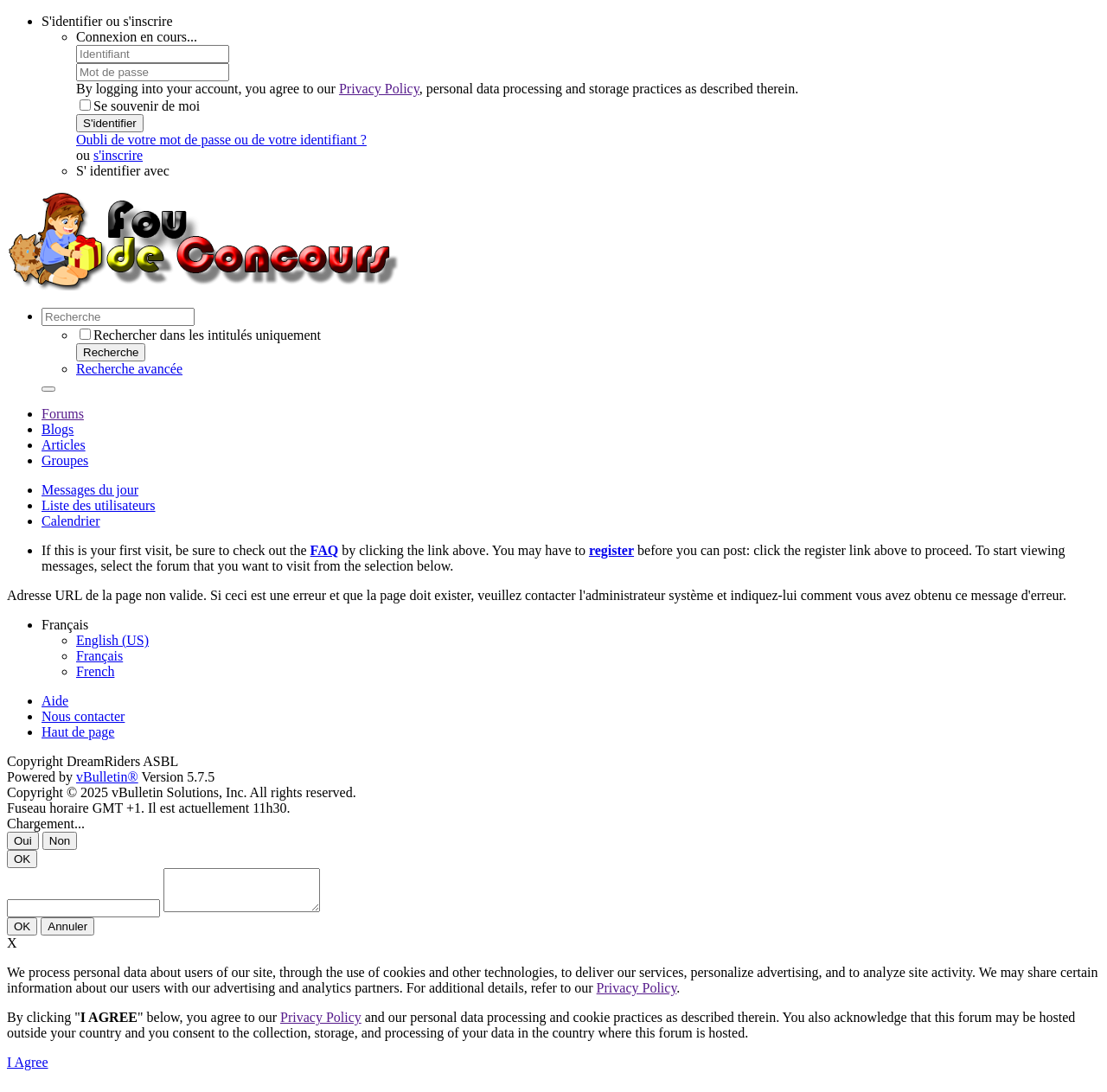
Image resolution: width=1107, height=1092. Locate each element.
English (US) (112, 640)
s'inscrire (118, 155)
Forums (63, 413)
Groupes (65, 460)
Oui (23, 840)
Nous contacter (83, 716)
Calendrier (71, 521)
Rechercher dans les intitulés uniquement (200, 335)
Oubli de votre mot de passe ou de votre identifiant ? (221, 139)
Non (59, 840)
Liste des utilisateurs (99, 505)
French (95, 671)
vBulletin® (107, 777)
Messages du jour (90, 489)
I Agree (27, 1070)
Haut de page (78, 732)
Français (99, 655)
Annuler (67, 934)
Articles (64, 444)
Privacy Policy (379, 88)
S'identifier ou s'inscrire (107, 21)
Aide (55, 700)
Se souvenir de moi (140, 106)
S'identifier (110, 123)
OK (22, 859)
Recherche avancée (129, 368)
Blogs (58, 429)
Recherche (110, 352)
